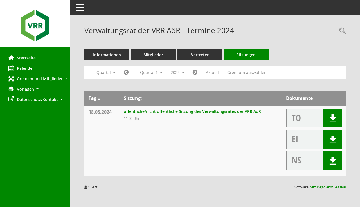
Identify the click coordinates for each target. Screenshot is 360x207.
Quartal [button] (105, 72)
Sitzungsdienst (328, 187)
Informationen (107, 54)
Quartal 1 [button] (151, 72)
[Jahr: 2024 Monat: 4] (195, 73)
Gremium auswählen (247, 72)
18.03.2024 (100, 112)
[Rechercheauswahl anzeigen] (341, 31)
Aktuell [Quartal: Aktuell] (212, 72)
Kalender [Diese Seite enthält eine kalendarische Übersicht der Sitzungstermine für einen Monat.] (21, 68)
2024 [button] (177, 72)
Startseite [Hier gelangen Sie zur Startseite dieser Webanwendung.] (22, 57)
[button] (35, 78)
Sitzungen (246, 54)
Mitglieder (153, 54)
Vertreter (200, 54)
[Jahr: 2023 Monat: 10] (126, 73)
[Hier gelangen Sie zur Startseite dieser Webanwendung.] (35, 25)
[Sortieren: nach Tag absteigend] (99, 98)
